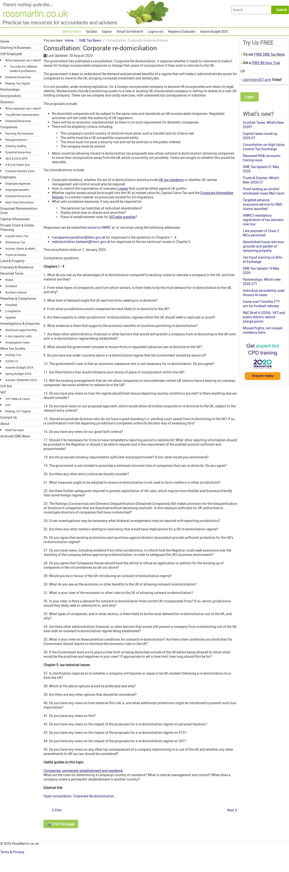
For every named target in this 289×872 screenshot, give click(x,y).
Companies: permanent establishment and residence (83, 770)
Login (249, 97)
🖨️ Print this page (60, 824)
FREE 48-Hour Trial (265, 62)
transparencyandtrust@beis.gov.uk (78, 237)
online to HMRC (99, 227)
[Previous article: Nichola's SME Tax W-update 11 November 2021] (57, 810)
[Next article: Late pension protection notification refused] (232, 810)
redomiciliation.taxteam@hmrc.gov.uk (81, 241)
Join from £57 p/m (257, 79)
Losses (122, 188)
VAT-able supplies (122, 217)
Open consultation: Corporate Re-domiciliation (79, 796)
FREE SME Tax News (269, 54)
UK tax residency (171, 179)
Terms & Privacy (12, 852)
